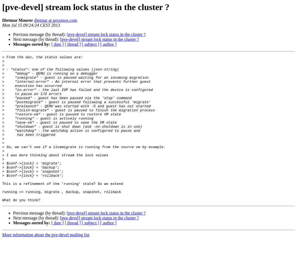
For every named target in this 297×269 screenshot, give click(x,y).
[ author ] (108, 44)
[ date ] (57, 44)
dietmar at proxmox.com (55, 20)
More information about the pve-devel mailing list (45, 264)
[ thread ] (73, 44)
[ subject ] (90, 44)
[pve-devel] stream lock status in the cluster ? (106, 34)
